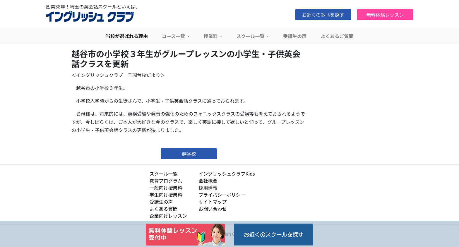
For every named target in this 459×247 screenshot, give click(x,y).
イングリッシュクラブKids (226, 173)
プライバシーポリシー (221, 194)
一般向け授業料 (165, 187)
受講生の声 (294, 36)
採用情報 (207, 187)
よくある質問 (163, 208)
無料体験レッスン (385, 14)
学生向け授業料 (165, 194)
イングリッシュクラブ (90, 17)
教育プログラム (165, 180)
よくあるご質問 (337, 36)
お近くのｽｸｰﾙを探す (323, 14)
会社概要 (207, 180)
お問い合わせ (212, 208)
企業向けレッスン (168, 215)
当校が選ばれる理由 (127, 36)
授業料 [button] (211, 36)
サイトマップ (212, 201)
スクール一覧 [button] (251, 36)
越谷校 (189, 153)
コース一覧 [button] (174, 36)
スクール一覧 (163, 173)
